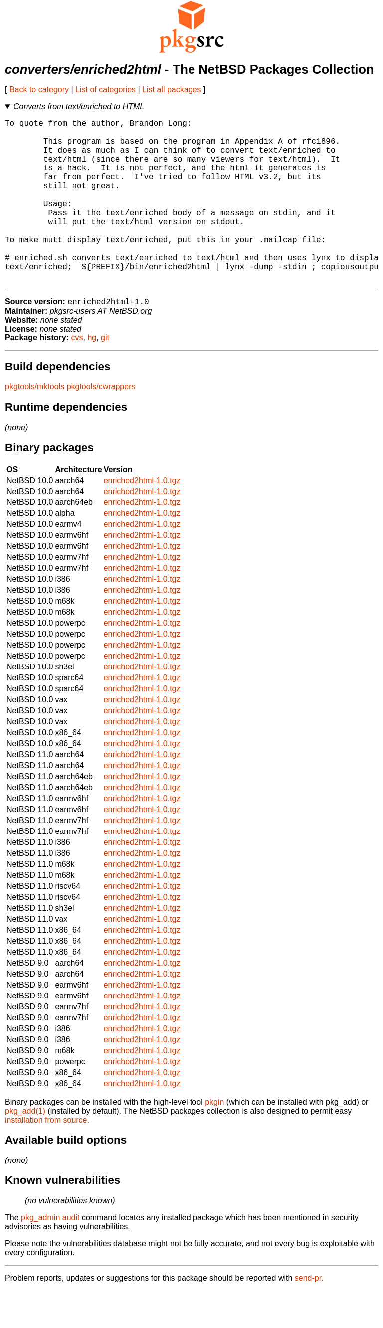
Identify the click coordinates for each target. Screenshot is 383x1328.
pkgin (214, 1139)
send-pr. (309, 1315)
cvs (77, 375)
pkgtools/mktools (34, 424)
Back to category (39, 89)
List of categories (105, 89)
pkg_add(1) (25, 1148)
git (105, 375)
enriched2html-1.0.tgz (142, 517)
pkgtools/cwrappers (101, 424)
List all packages (171, 89)
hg (91, 375)
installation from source (46, 1157)
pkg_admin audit (50, 1255)
